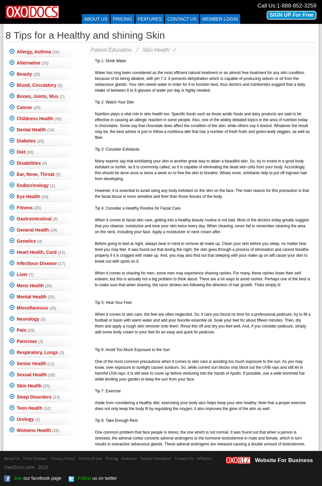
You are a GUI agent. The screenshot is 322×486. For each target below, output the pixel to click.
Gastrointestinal (37, 218)
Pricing (122, 19)
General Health (37, 230)
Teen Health (34, 408)
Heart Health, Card (41, 252)
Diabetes (30, 140)
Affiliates (204, 458)
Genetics (29, 241)
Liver (25, 274)
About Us (95, 19)
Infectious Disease (41, 263)
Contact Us (184, 458)
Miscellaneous (36, 307)
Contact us (182, 19)
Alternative (33, 62)
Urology (28, 419)
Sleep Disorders (38, 397)
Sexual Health (36, 374)
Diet (25, 152)
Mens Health (34, 285)
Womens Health (38, 430)
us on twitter (92, 479)
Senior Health (35, 363)
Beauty (28, 74)
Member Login (220, 19)
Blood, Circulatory (40, 85)
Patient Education (111, 50)
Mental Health (36, 296)
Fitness (29, 207)
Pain (26, 330)
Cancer (29, 107)
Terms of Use (90, 458)
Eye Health (32, 196)
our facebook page (33, 479)
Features (150, 19)
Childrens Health (39, 118)
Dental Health (35, 129)
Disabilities (32, 163)
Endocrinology (36, 185)
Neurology (31, 319)
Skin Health (33, 385)
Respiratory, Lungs (40, 352)
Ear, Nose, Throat (39, 174)
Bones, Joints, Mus (40, 96)
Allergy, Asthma (38, 51)
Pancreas (30, 341)
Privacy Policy (63, 458)
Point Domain (35, 458)
